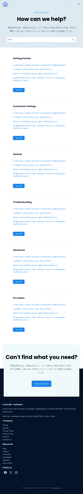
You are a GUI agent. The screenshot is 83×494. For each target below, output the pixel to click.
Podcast (6, 451)
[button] (19, 90)
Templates (7, 454)
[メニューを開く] (78, 4)
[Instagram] (16, 472)
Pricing (5, 425)
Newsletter (7, 457)
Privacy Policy (8, 431)
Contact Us (7, 440)
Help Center (7, 463)
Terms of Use (8, 434)
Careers (6, 437)
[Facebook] (5, 472)
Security (6, 428)
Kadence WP (56, 488)
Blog (4, 449)
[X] (10, 472)
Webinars (6, 460)
